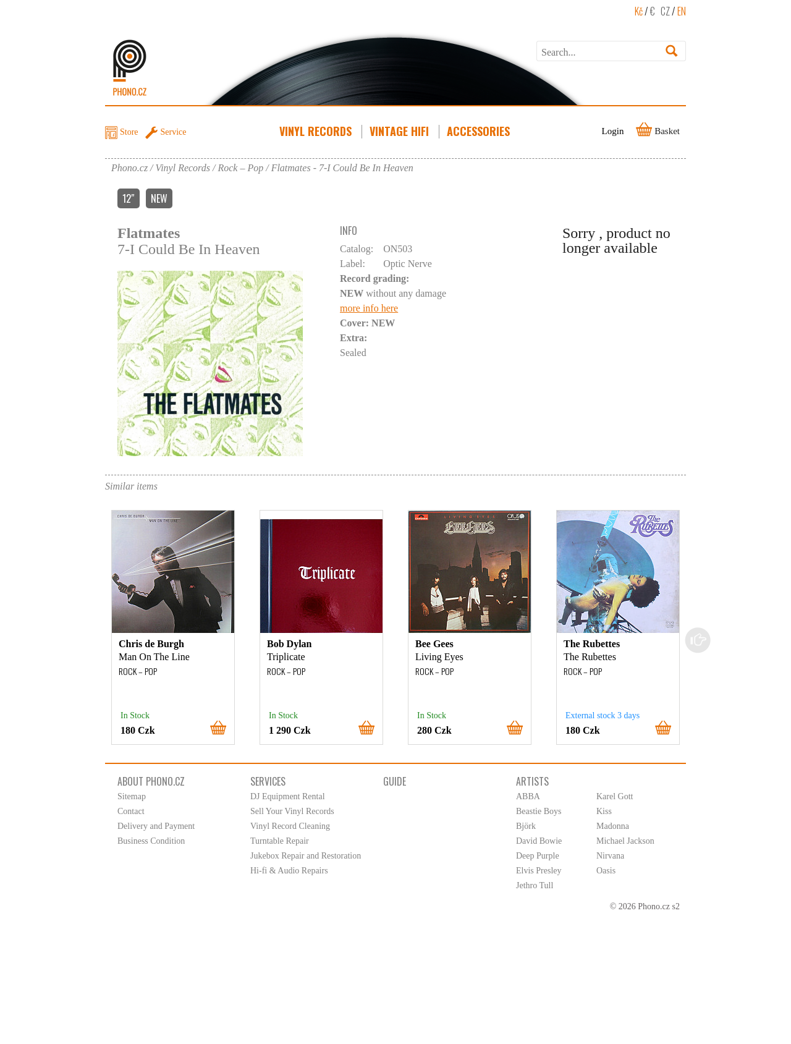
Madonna (612, 826)
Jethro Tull (534, 885)
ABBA (528, 796)
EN (681, 11)
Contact (131, 811)
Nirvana (610, 855)
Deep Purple (537, 855)
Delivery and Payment (156, 826)
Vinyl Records (316, 131)
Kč (639, 11)
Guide (394, 781)
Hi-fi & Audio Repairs (289, 870)
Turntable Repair (279, 841)
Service (174, 132)
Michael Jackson (625, 841)
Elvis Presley (539, 870)
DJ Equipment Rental (287, 796)
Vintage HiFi (400, 131)
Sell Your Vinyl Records (292, 811)
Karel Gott (614, 796)
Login (613, 131)
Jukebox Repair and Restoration (305, 855)
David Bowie (539, 841)
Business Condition (151, 841)
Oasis (605, 870)
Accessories (479, 131)
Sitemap (131, 796)
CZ (665, 11)
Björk (526, 826)
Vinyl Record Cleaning (290, 826)
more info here (369, 308)
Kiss (604, 811)
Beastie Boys (539, 811)
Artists (532, 781)
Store (129, 132)
